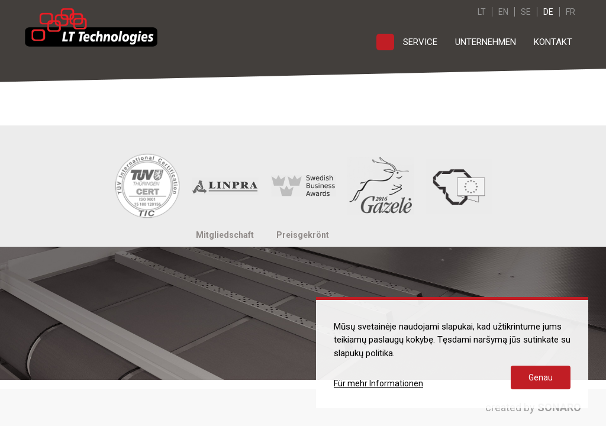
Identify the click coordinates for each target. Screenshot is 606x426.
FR (570, 12)
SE (526, 12)
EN (503, 12)
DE (548, 12)
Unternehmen (485, 42)
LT (482, 12)
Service (420, 42)
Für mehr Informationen (378, 383)
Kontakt (553, 42)
